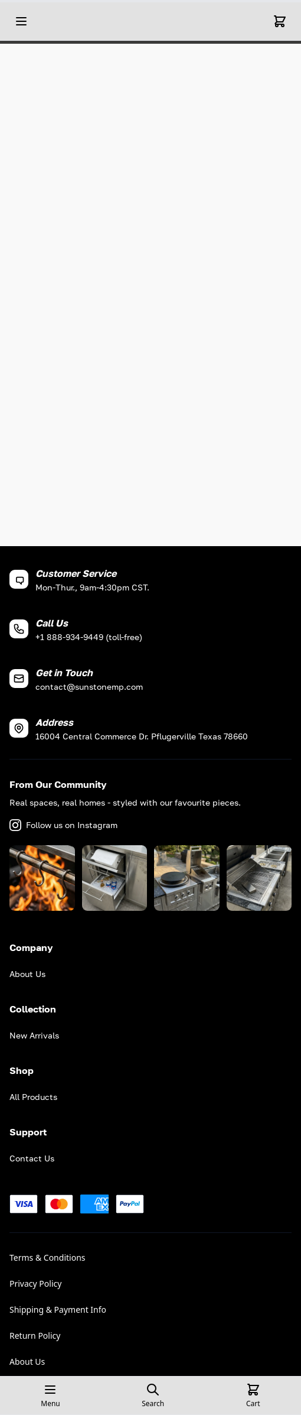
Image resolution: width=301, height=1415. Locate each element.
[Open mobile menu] (21, 21)
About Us (27, 1361)
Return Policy (34, 1335)
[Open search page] (153, 1395)
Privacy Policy (35, 1283)
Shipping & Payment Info (57, 1309)
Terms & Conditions (47, 1257)
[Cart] (280, 21)
